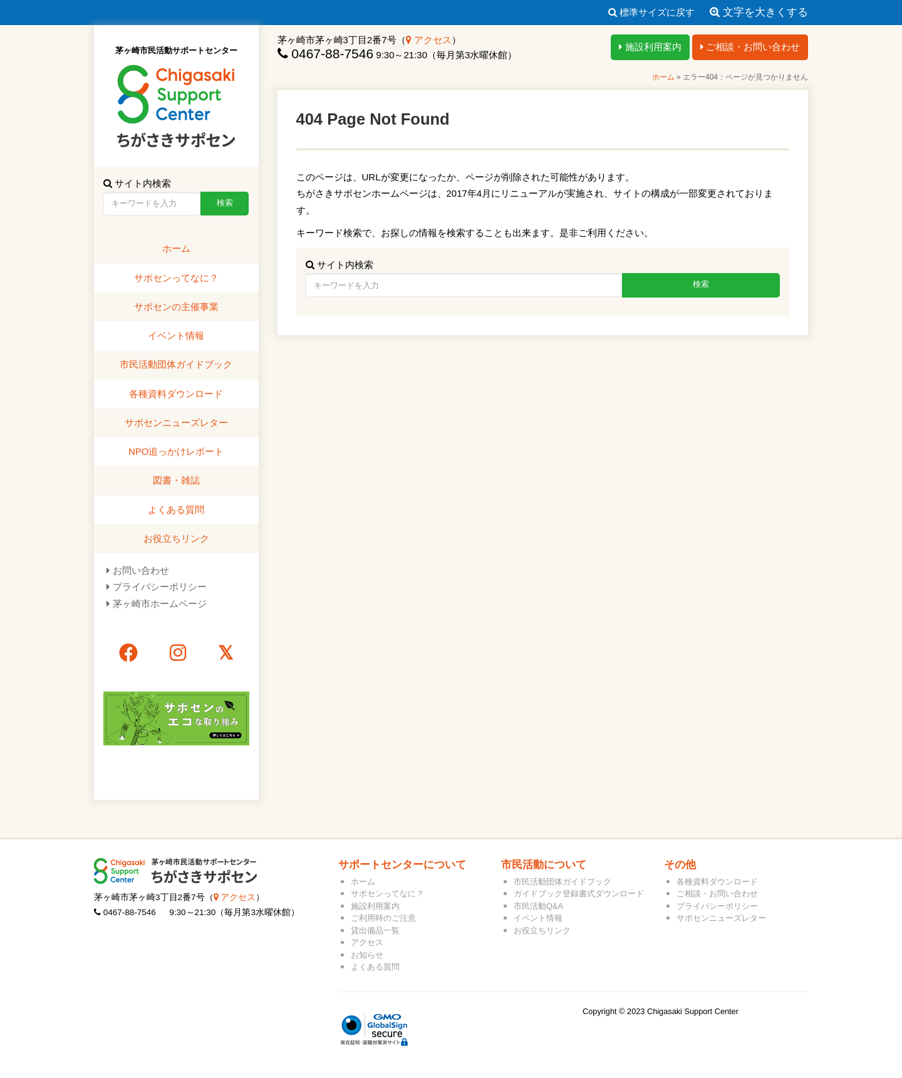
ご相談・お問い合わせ (750, 46)
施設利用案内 (650, 46)
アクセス (429, 39)
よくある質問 (176, 509)
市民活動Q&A (538, 906)
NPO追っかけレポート (176, 451)
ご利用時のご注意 (383, 918)
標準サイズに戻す (651, 12)
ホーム (663, 77)
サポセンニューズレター (176, 422)
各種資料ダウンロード (176, 393)
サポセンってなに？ (176, 277)
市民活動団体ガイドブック (176, 364)
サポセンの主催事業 (176, 306)
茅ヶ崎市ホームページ (160, 603)
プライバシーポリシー (160, 586)
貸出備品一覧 (375, 930)
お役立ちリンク (176, 538)
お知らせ (367, 955)
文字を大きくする (759, 12)
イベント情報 (176, 335)
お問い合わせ (141, 570)
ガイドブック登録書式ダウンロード (579, 893)
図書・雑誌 (176, 480)
